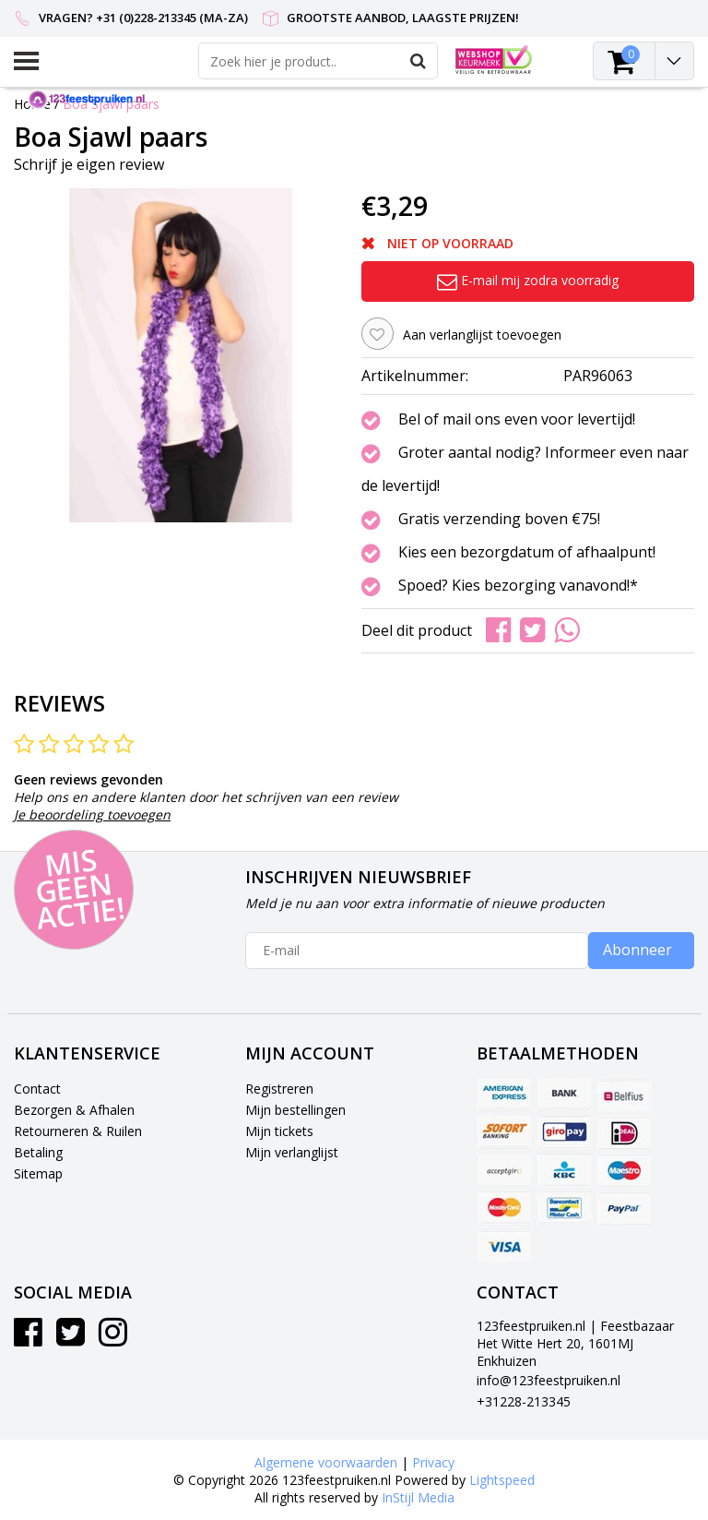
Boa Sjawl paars (111, 104)
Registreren (279, 1088)
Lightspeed (502, 1480)
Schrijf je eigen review (89, 164)
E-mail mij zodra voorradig (528, 280)
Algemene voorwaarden (325, 1462)
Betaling (38, 1152)
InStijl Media (418, 1497)
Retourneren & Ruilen (78, 1131)
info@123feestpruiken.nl (548, 1380)
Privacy (433, 1462)
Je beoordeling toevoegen (92, 814)
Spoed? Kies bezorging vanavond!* (518, 586)
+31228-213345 (524, 1401)
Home (32, 104)
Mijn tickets (279, 1131)
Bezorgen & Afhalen (74, 1110)
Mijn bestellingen (295, 1110)
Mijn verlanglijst (291, 1152)
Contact (37, 1088)
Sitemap (38, 1173)
